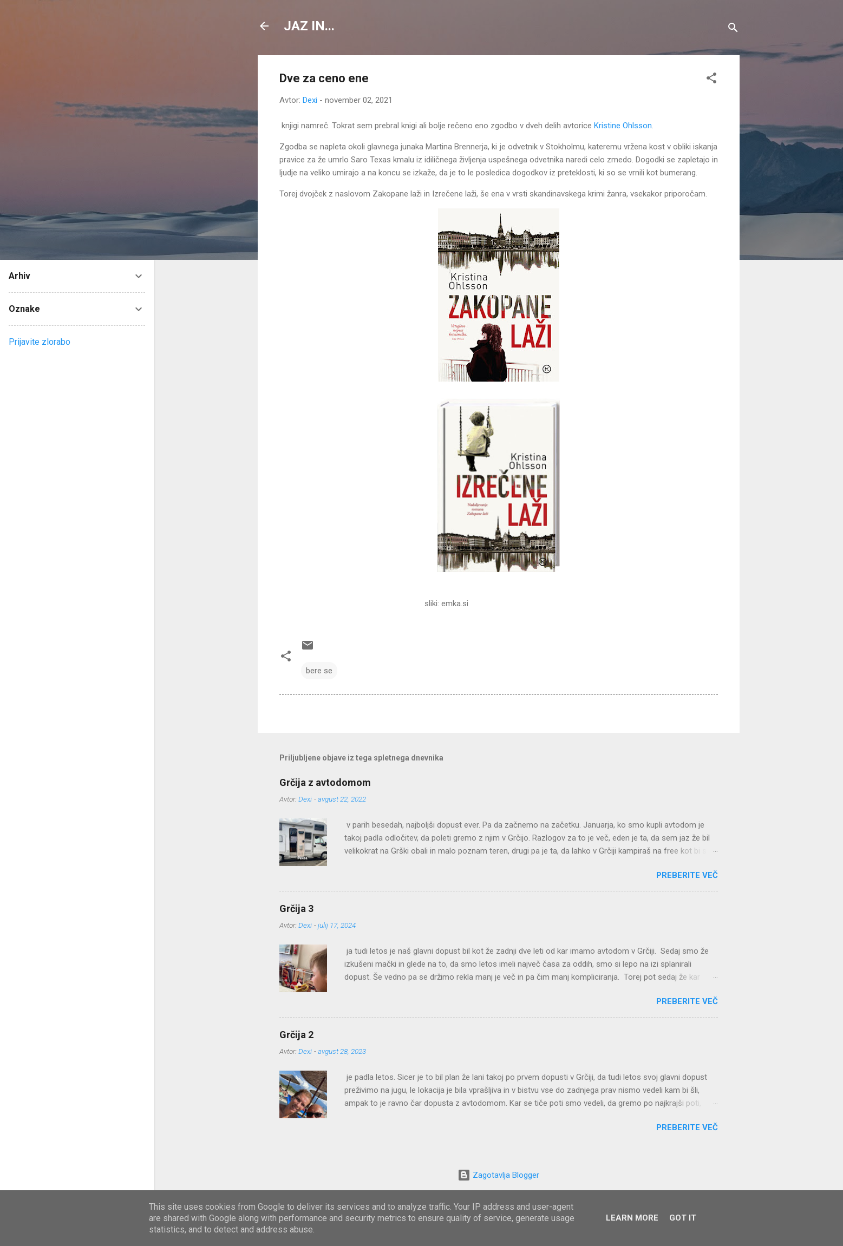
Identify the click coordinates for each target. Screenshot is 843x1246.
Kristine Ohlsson (623, 125)
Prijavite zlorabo (39, 342)
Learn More (632, 1218)
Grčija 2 (296, 1034)
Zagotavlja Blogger (498, 1175)
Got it (682, 1218)
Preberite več (687, 875)
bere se (319, 671)
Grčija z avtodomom (325, 782)
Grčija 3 (296, 908)
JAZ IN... (309, 26)
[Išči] (733, 29)
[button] (711, 79)
